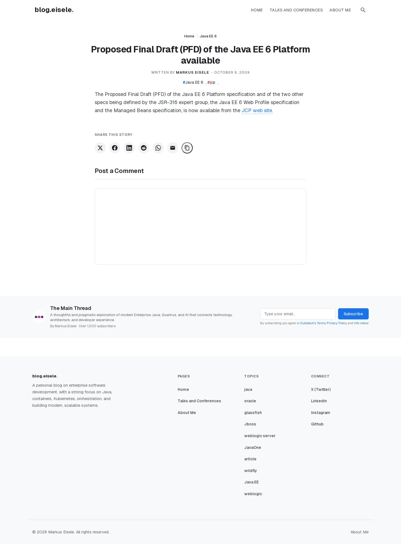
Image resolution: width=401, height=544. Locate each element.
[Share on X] (100, 147)
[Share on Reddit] (143, 147)
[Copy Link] (187, 147)
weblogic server (260, 435)
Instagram (320, 412)
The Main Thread (70, 308)
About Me (340, 10)
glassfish (253, 412)
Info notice (361, 323)
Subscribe (353, 313)
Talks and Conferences (296, 10)
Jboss (250, 424)
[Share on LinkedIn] (129, 147)
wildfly (250, 470)
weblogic (253, 493)
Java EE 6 (208, 36)
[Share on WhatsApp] (158, 147)
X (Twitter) (321, 389)
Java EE (251, 482)
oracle (250, 400)
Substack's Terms (313, 323)
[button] (363, 10)
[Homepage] (57, 10)
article (250, 458)
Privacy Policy (337, 323)
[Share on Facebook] (114, 147)
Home (257, 10)
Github (317, 424)
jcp (211, 82)
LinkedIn (319, 400)
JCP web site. (257, 110)
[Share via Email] (172, 147)
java (248, 389)
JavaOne (252, 447)
